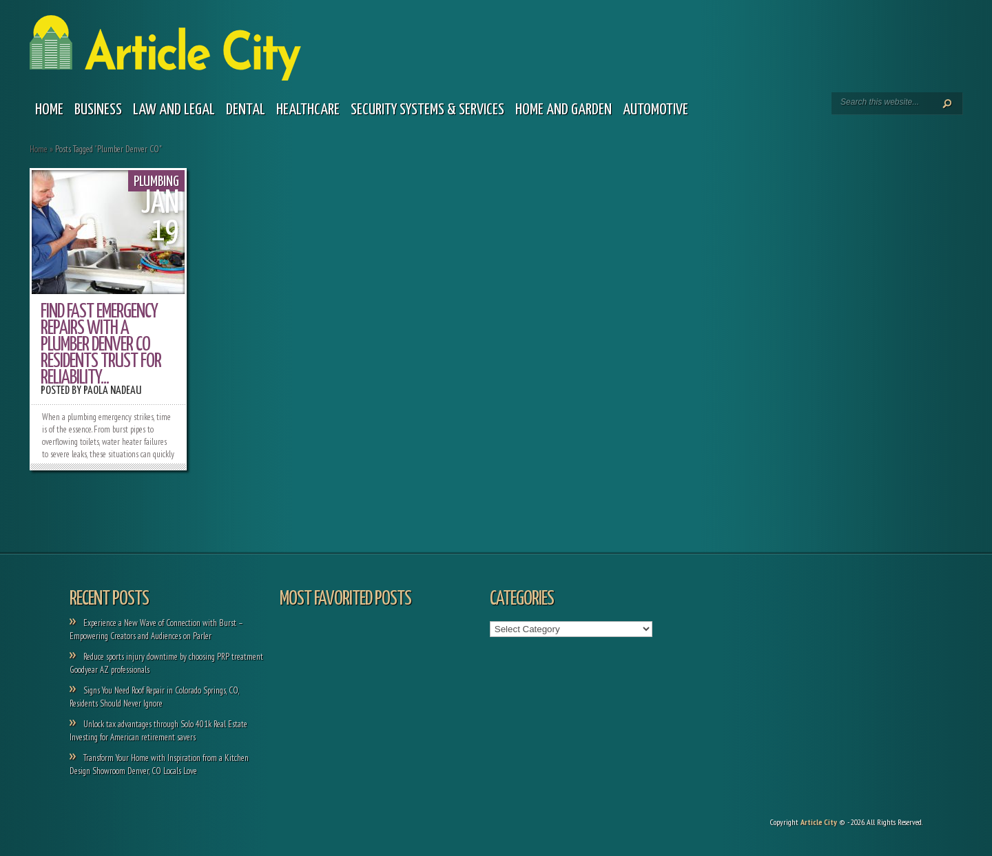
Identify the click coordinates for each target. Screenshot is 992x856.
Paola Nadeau (112, 391)
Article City (818, 822)
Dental (245, 110)
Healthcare (308, 110)
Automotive (655, 110)
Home (49, 110)
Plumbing (156, 182)
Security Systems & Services (427, 110)
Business (98, 110)
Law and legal (174, 110)
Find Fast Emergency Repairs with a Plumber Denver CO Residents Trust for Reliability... (101, 345)
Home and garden (563, 110)
